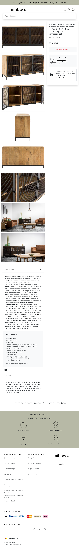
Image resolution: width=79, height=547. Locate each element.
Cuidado (8, 375)
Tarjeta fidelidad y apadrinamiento (10, 502)
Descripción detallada (54, 37)
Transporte (7, 474)
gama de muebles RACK (24, 318)
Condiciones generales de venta (14, 479)
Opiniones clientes (34, 463)
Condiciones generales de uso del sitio (14, 491)
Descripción (9, 270)
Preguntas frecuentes (35, 458)
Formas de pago (9, 468)
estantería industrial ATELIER (18, 314)
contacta (53, 62)
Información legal (9, 463)
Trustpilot (61, 464)
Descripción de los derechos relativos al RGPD (13, 496)
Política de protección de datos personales (14, 486)
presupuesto (61, 60)
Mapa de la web (33, 468)
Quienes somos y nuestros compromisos (12, 459)
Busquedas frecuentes (36, 475)
